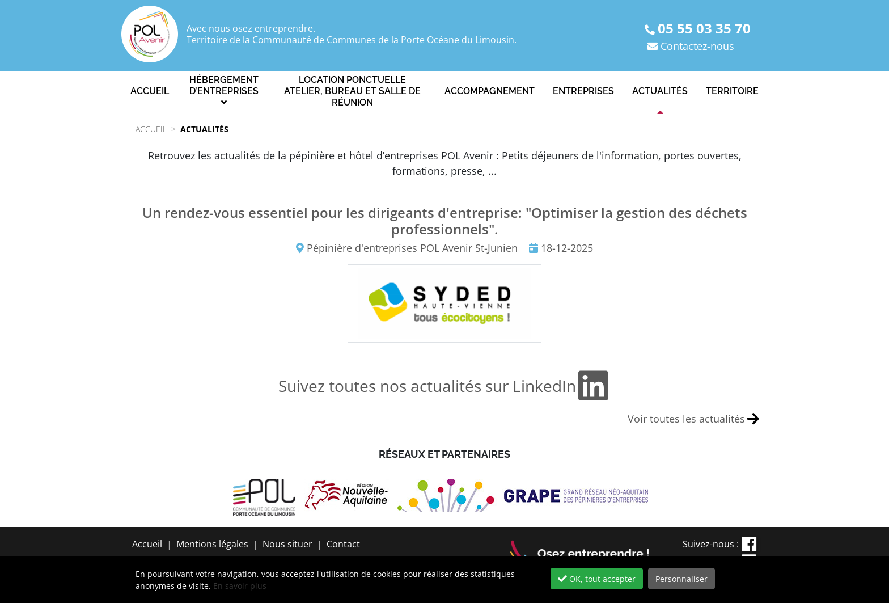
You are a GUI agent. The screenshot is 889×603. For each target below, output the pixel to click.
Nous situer (287, 544)
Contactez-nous (697, 46)
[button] (224, 91)
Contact (343, 544)
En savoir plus (239, 585)
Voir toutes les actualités (693, 419)
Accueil (147, 544)
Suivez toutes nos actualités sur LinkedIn (444, 386)
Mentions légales (212, 544)
